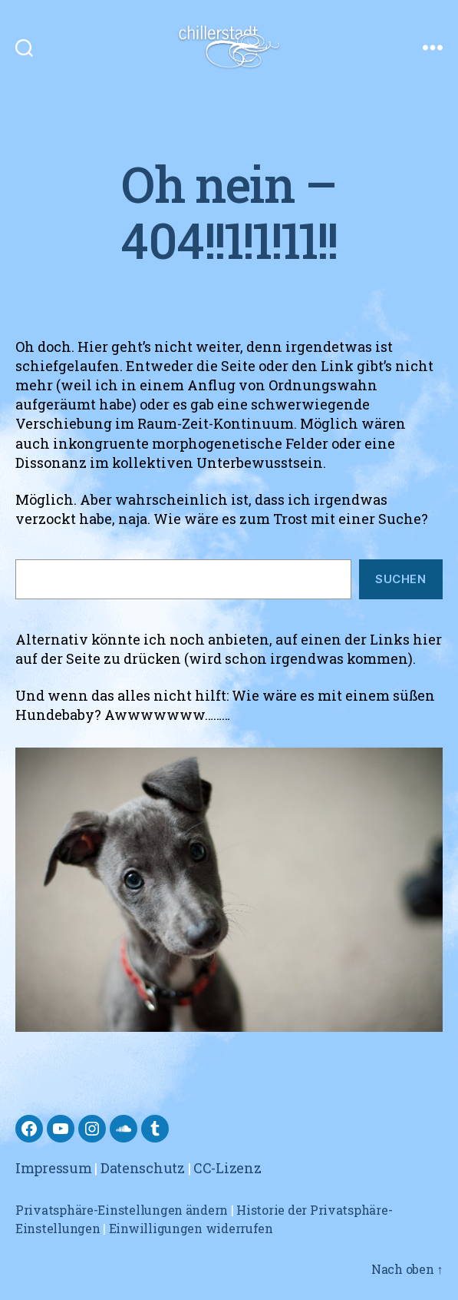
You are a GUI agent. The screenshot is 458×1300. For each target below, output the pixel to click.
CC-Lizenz (227, 1168)
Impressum (53, 1168)
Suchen (400, 579)
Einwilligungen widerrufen (191, 1228)
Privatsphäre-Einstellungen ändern (121, 1210)
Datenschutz (142, 1168)
